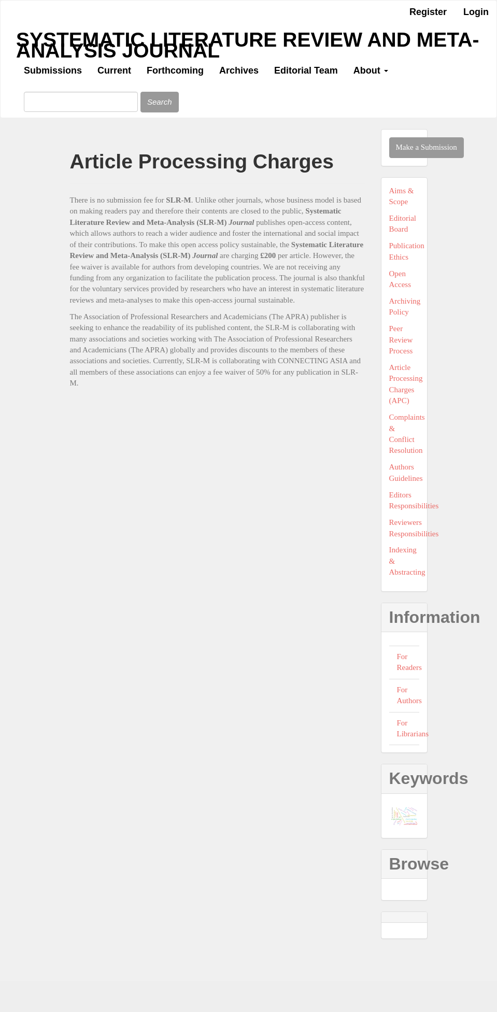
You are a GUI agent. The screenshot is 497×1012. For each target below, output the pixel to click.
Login (476, 12)
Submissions (53, 70)
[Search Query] (81, 102)
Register (428, 12)
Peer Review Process (401, 339)
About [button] (370, 70)
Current (114, 70)
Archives (239, 70)
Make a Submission (426, 147)
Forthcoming (175, 70)
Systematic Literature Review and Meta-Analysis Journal (247, 41)
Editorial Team (306, 70)
